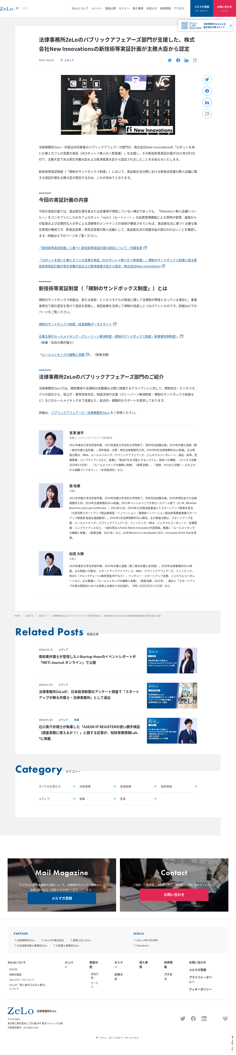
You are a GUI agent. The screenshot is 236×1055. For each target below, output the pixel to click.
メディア (69, 60)
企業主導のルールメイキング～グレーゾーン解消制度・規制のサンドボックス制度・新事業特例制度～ (109, 336)
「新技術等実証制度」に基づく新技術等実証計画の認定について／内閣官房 (90, 247)
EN (46, 10)
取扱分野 (110, 8)
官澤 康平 (76, 432)
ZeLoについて (80, 8)
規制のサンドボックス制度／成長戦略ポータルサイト (75, 324)
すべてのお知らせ (57, 786)
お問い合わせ (224, 8)
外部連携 (98, 786)
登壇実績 (138, 786)
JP (38, 10)
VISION (13, 969)
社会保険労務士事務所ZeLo (32, 945)
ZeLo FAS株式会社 (54, 940)
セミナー (124, 8)
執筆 (76, 719)
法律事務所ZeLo (26, 940)
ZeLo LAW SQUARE (147, 940)
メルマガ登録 (201, 8)
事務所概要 (15, 974)
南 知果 (74, 485)
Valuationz (142, 945)
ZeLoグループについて (21, 979)
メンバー (97, 8)
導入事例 (138, 8)
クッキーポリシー (200, 989)
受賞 (138, 799)
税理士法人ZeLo (82, 940)
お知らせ (151, 8)
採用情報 (165, 8)
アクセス (179, 8)
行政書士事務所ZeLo (67, 945)
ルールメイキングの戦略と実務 (63, 354)
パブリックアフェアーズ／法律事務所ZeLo (80, 412)
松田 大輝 (76, 553)
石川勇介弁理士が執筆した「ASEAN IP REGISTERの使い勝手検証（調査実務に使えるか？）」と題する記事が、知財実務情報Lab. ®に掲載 (89, 732)
